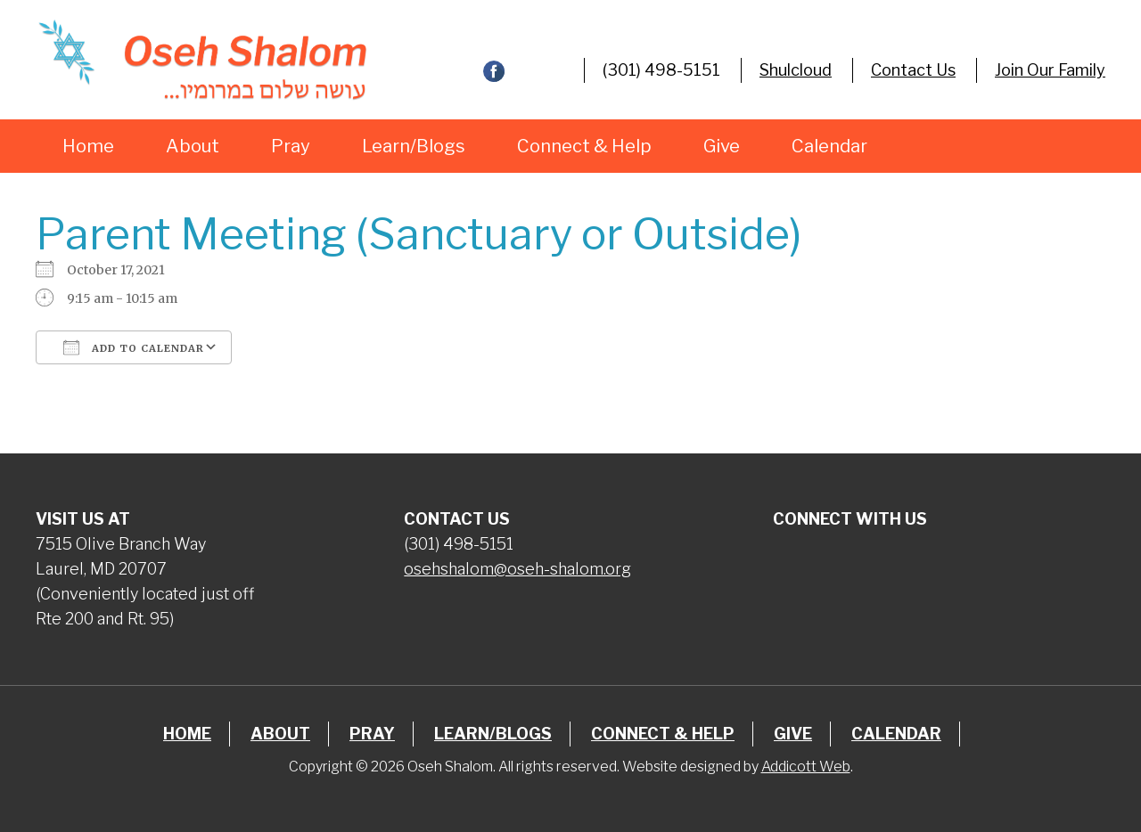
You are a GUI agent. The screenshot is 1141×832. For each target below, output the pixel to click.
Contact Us (913, 70)
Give (721, 146)
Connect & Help (584, 146)
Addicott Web (805, 766)
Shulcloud (795, 70)
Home (88, 146)
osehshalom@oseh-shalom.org (517, 568)
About (192, 146)
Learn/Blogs (413, 146)
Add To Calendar (133, 347)
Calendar (829, 146)
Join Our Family (1050, 70)
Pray (290, 146)
